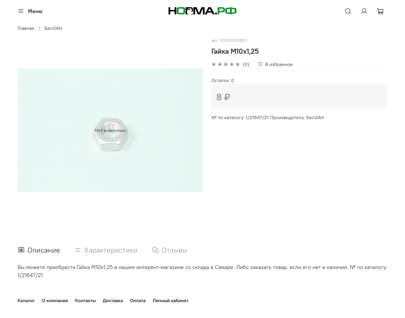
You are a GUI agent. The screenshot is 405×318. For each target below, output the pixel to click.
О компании (55, 300)
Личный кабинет (170, 300)
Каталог (26, 300)
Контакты (85, 300)
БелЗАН (53, 28)
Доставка (113, 300)
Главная (26, 28)
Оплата (138, 300)
